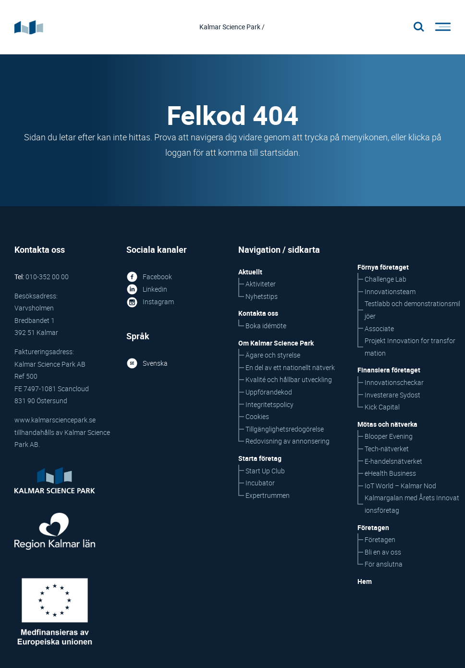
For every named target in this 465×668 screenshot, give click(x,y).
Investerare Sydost (392, 395)
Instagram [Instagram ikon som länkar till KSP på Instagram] (150, 302)
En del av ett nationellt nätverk (290, 367)
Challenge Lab (385, 280)
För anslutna (384, 564)
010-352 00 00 (47, 277)
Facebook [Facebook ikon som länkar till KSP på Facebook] (149, 277)
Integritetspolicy (269, 404)
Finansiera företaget (388, 370)
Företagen (380, 539)
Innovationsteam (390, 292)
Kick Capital (382, 407)
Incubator (260, 483)
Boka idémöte (265, 326)
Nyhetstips (261, 296)
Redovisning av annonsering (287, 441)
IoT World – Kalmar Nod (400, 486)
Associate (379, 329)
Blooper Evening (389, 437)
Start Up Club (265, 471)
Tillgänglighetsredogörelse (284, 429)
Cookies (257, 416)
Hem (364, 581)
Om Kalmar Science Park (276, 343)
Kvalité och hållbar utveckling (288, 380)
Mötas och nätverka (387, 424)
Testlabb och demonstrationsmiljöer (412, 311)
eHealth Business (390, 473)
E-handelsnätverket (393, 461)
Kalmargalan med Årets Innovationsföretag (412, 505)
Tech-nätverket (387, 449)
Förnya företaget (383, 267)
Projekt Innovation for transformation (410, 348)
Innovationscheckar (394, 382)
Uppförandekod (268, 392)
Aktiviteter (260, 284)
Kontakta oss (258, 314)
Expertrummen (267, 495)
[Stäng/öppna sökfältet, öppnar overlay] (418, 27)
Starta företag (259, 458)
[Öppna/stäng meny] (440, 27)
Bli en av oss (383, 552)
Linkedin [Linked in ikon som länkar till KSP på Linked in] (146, 289)
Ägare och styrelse (272, 355)
